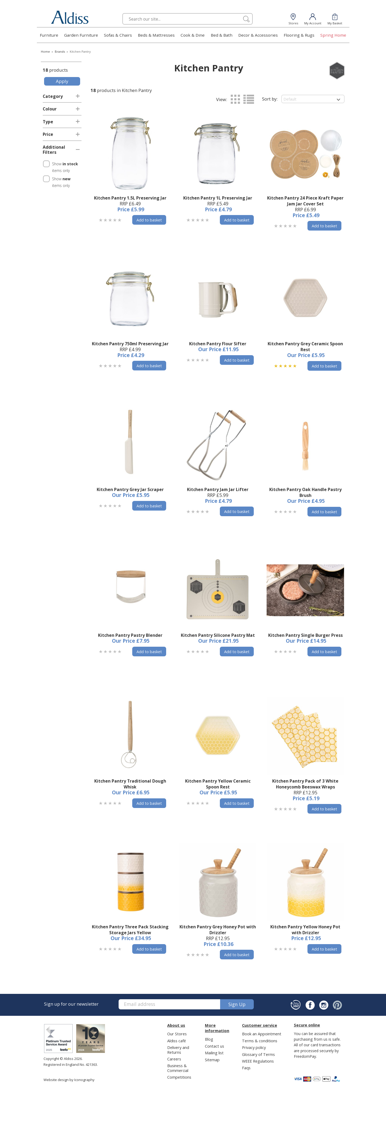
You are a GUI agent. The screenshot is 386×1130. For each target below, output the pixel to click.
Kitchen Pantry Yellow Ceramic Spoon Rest (218, 784)
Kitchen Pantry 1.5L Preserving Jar (130, 198)
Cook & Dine (193, 35)
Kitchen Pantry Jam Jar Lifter (217, 489)
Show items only (65, 167)
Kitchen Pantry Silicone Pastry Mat (218, 635)
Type (48, 122)
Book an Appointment (261, 1033)
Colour (50, 109)
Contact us (214, 1046)
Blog (209, 1039)
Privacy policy (254, 1047)
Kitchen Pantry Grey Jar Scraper (130, 489)
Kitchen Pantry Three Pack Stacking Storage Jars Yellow (130, 930)
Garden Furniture (81, 35)
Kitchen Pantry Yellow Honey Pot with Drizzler (305, 930)
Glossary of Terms (258, 1054)
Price (48, 134)
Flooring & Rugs (299, 35)
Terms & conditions (259, 1040)
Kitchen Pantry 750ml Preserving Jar (130, 344)
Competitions (179, 1077)
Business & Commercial (177, 1068)
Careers (174, 1059)
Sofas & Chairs (118, 35)
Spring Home (333, 35)
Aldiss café (176, 1040)
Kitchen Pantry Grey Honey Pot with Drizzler (218, 930)
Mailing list (214, 1052)
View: (221, 99)
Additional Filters (54, 149)
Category (53, 96)
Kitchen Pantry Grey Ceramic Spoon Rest (305, 347)
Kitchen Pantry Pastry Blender (130, 635)
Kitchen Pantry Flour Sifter (217, 344)
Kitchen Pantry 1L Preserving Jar (217, 198)
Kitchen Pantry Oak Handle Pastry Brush (305, 492)
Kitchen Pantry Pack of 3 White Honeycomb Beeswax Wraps (305, 784)
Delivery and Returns (178, 1050)
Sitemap (212, 1059)
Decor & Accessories (258, 35)
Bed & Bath (221, 35)
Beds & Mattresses (156, 35)
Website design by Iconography (69, 1079)
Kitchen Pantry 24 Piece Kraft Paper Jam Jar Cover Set (305, 201)
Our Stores (177, 1033)
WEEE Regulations (258, 1061)
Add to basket (149, 220)
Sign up (236, 1004)
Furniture (49, 35)
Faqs (246, 1067)
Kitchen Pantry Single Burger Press (305, 635)
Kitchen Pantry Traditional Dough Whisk (130, 784)
